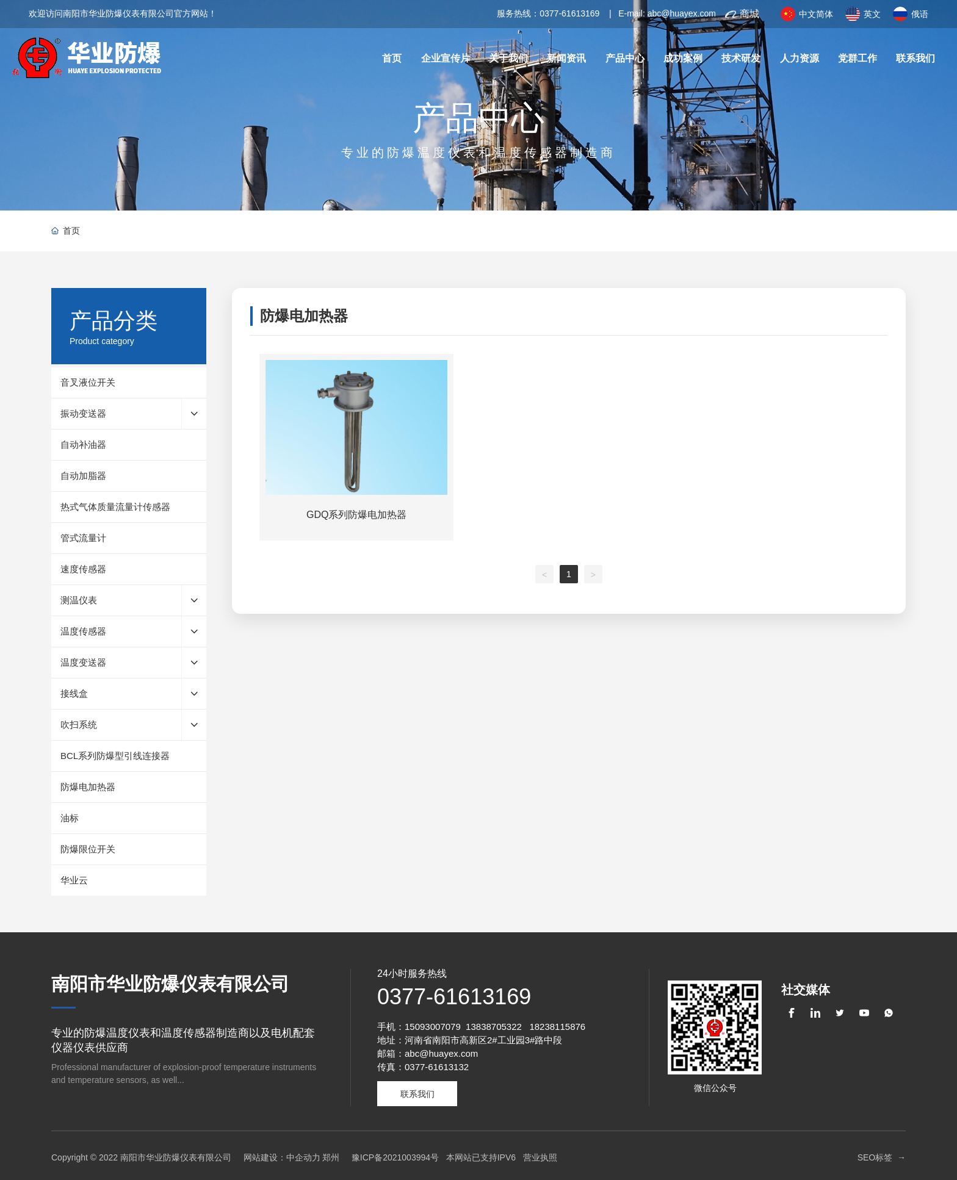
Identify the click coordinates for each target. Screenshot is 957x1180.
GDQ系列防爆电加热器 (356, 514)
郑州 (330, 1157)
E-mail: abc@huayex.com (667, 13)
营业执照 (540, 1157)
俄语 (919, 14)
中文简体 (816, 14)
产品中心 (478, 117)
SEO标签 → (882, 1157)
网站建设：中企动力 (282, 1157)
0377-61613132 (437, 1067)
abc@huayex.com (441, 1053)
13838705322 (494, 1026)
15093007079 (433, 1026)
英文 (872, 14)
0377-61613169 (569, 13)
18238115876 (557, 1026)
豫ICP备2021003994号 (395, 1157)
